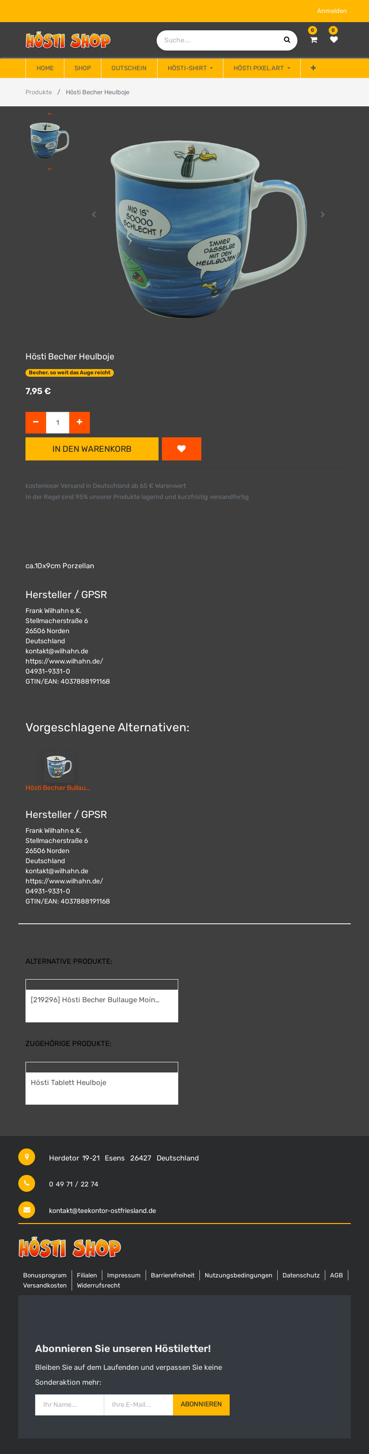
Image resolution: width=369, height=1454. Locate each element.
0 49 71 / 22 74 (73, 1184)
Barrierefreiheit (173, 1275)
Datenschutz (301, 1275)
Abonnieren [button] (201, 1404)
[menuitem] (45, 68)
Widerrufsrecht (98, 1285)
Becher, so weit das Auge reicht (70, 373)
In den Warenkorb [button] (92, 449)
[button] (313, 68)
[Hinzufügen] (79, 423)
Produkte (38, 92)
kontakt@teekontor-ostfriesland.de (102, 1211)
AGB (336, 1275)
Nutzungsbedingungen (238, 1275)
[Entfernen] (35, 423)
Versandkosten (45, 1285)
